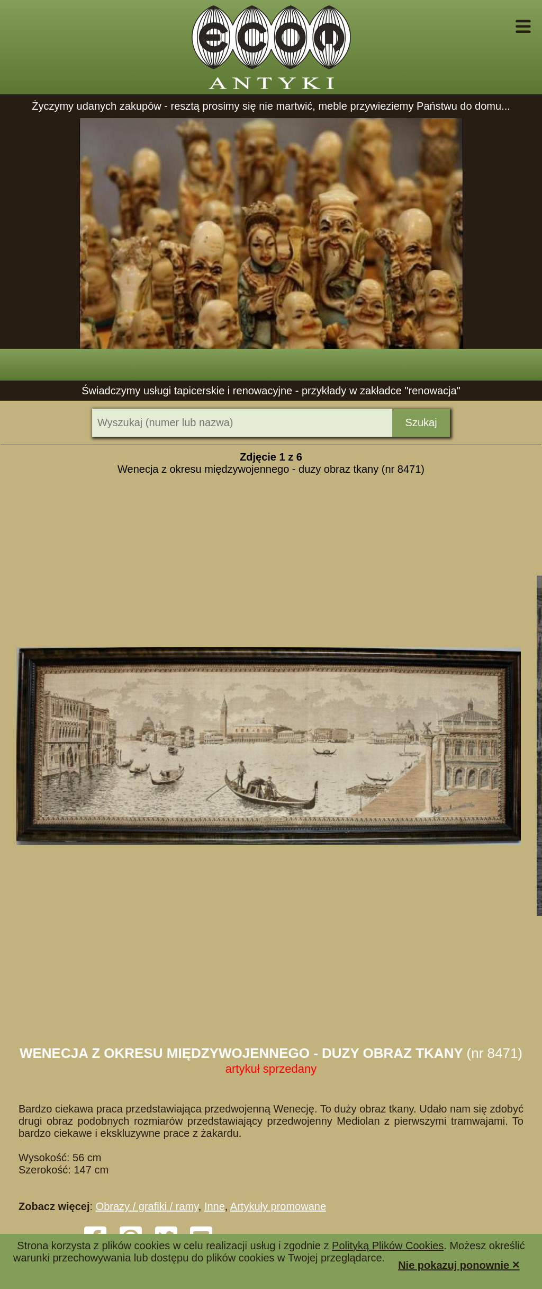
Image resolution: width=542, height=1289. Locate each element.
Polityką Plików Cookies (388, 1245)
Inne (214, 1206)
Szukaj (421, 422)
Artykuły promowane (278, 1206)
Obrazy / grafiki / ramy (147, 1206)
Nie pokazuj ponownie (459, 1264)
